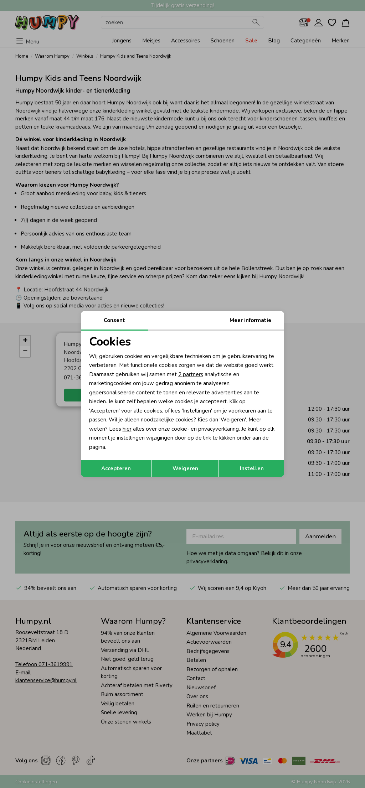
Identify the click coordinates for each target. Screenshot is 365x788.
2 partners (190, 374)
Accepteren (116, 468)
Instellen (252, 468)
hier (127, 428)
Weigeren (185, 468)
